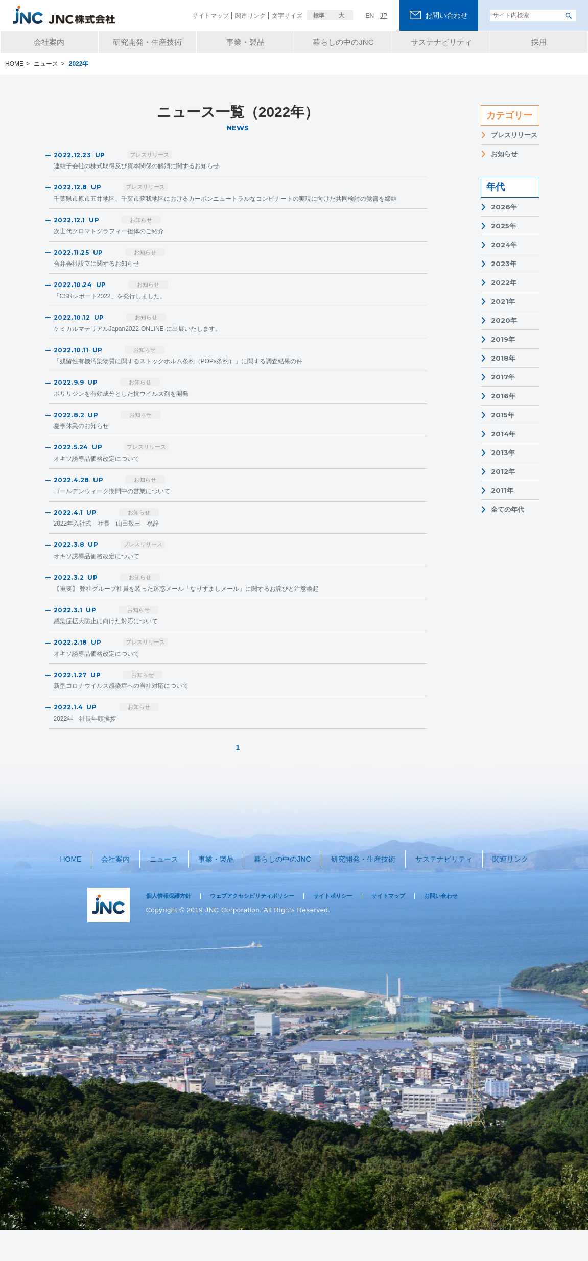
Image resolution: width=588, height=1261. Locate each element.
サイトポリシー (360, 926)
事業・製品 (214, 894)
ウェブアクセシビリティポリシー (268, 926)
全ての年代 (507, 509)
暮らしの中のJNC (278, 894)
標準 (318, 15)
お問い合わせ (481, 926)
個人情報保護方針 (172, 926)
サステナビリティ (438, 894)
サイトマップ (422, 926)
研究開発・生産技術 (358, 894)
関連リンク (503, 894)
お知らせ (504, 154)
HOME (77, 894)
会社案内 (119, 894)
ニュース (164, 894)
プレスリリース (514, 135)
